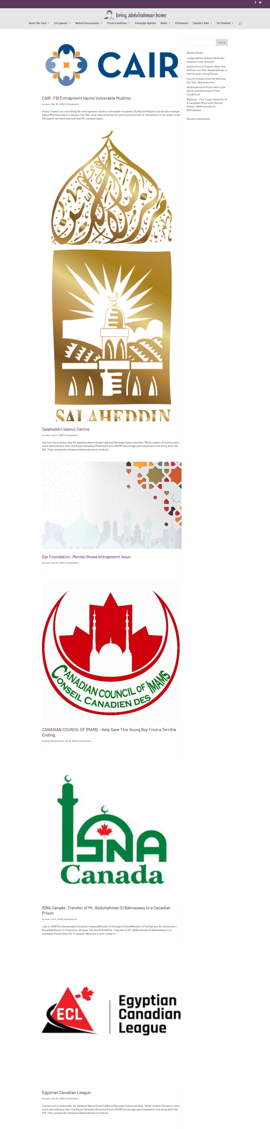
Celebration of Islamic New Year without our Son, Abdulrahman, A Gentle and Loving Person (207, 70)
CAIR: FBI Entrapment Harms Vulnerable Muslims (86, 98)
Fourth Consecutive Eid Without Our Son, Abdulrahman (206, 80)
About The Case (37, 23)
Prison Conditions (117, 23)
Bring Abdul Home (54, 740)
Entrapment (61, 23)
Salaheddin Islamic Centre (65, 429)
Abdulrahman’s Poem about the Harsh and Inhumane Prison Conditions (206, 90)
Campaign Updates (145, 23)
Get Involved (223, 23)
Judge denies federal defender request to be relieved (206, 59)
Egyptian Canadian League (66, 1092)
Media (164, 23)
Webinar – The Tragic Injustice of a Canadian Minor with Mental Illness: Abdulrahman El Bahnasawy (207, 105)
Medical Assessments (87, 23)
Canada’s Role (201, 23)
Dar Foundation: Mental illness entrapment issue (86, 556)
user (47, 104)
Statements (181, 23)
